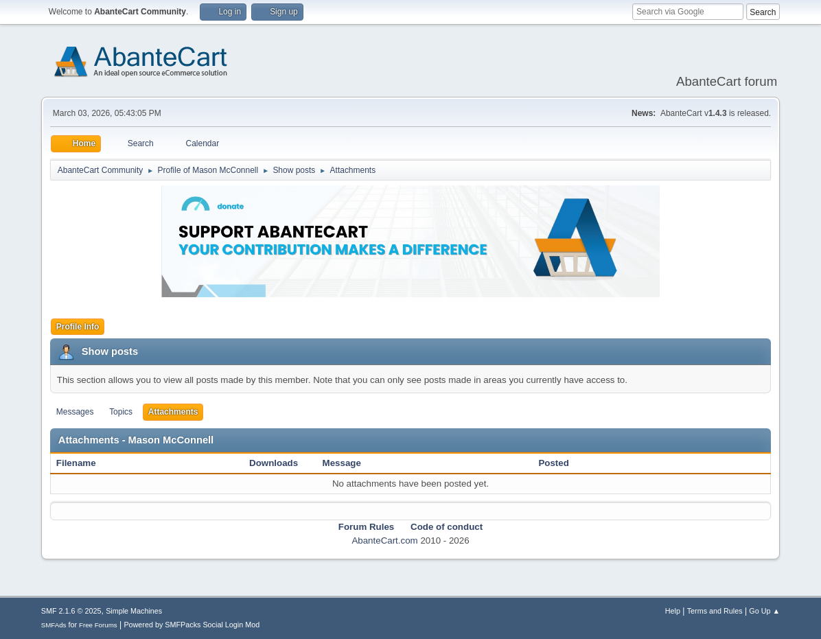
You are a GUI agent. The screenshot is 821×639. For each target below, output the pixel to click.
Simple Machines (134, 611)
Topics (120, 412)
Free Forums (98, 625)
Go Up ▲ (764, 611)
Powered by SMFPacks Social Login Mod (191, 624)
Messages (75, 412)
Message (342, 463)
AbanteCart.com (384, 540)
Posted (553, 463)
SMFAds (54, 625)
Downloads (273, 463)
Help (672, 611)
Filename (83, 463)
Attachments (173, 412)
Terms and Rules (715, 611)
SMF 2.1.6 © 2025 (71, 611)
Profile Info (78, 327)
